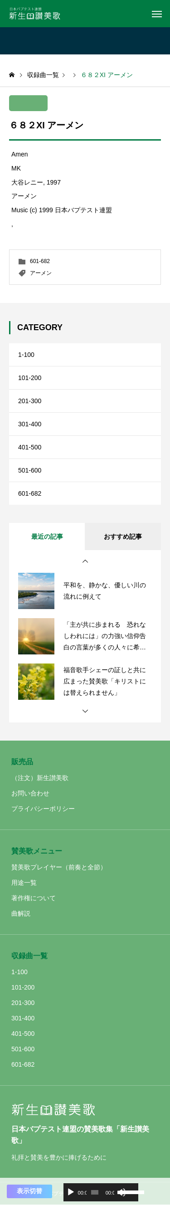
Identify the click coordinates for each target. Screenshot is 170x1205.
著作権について (33, 898)
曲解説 (20, 913)
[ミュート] (121, 1192)
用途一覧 (24, 882)
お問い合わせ (30, 793)
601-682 (40, 261)
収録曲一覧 (29, 956)
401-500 (29, 447)
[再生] (70, 1192)
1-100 (26, 354)
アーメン (41, 273)
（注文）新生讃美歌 (39, 777)
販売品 (22, 762)
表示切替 (29, 1191)
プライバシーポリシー (43, 808)
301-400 (29, 424)
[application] (100, 1192)
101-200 (29, 377)
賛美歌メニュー (36, 851)
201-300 (29, 401)
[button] (85, 561)
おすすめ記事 (123, 536)
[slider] (94, 1192)
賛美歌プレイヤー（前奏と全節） (59, 867)
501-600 (29, 470)
